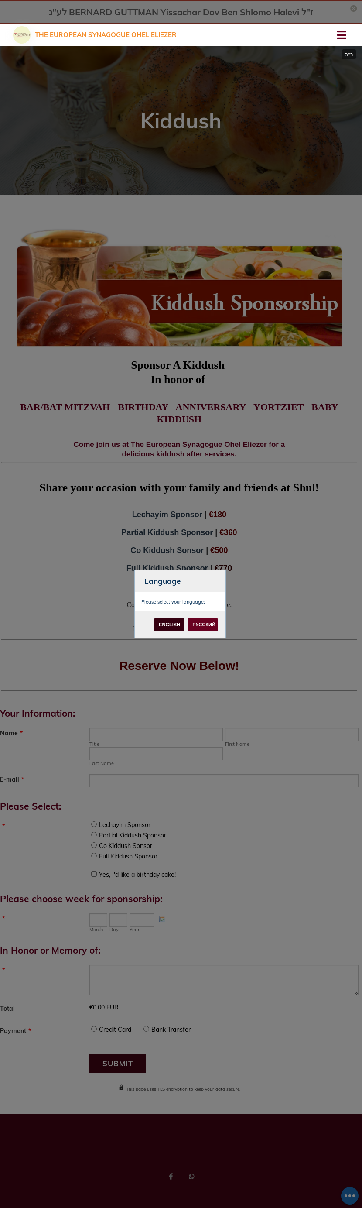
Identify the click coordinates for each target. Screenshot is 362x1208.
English (169, 624)
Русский (203, 624)
